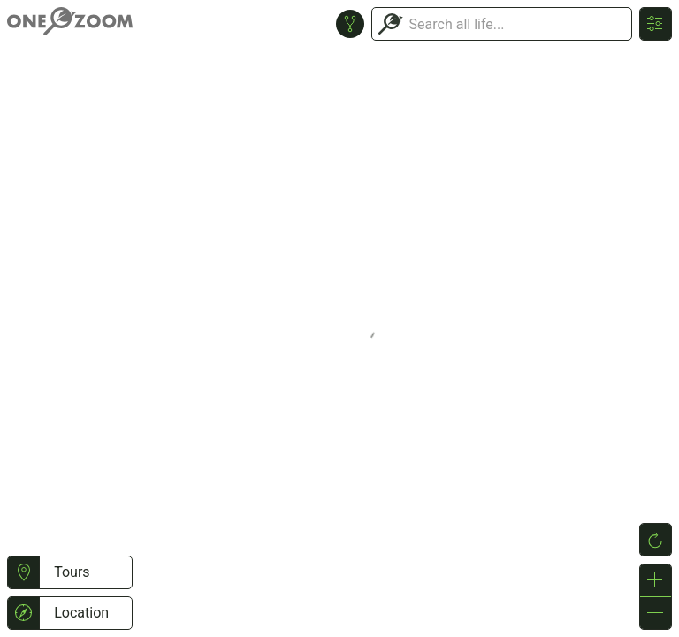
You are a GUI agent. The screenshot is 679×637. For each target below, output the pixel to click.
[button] (23, 572)
